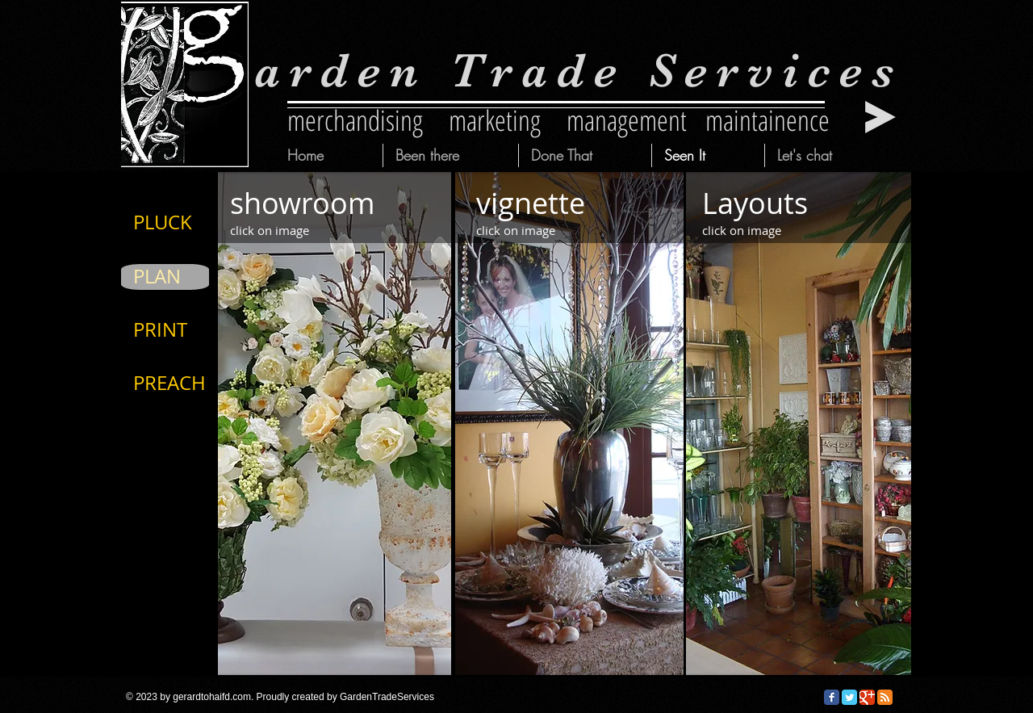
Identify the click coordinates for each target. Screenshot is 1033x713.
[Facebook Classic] (831, 697)
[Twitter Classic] (849, 697)
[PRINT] (185, 330)
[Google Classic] (867, 697)
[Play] (880, 117)
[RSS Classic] (885, 697)
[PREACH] (185, 383)
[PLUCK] (185, 223)
